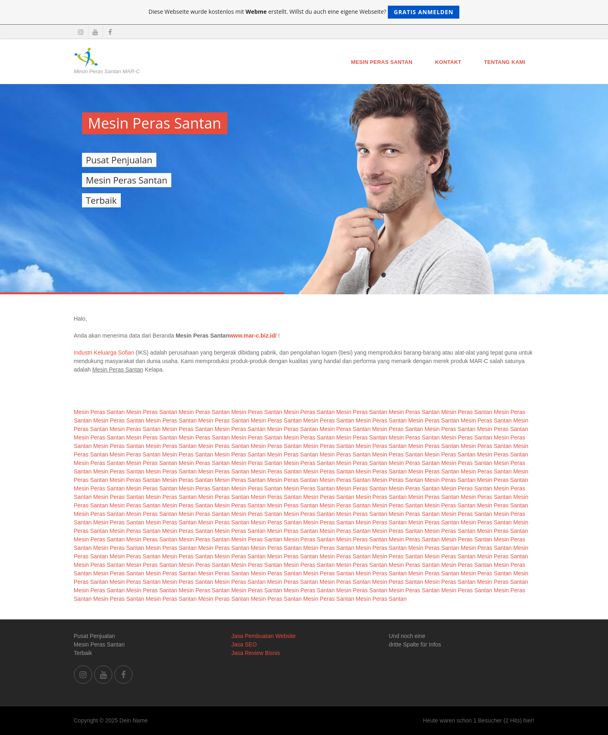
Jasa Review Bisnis (255, 653)
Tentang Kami (505, 62)
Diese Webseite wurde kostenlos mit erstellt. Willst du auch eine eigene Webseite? (304, 12)
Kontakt (448, 62)
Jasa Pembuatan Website (263, 636)
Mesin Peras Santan (381, 62)
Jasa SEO (244, 644)
